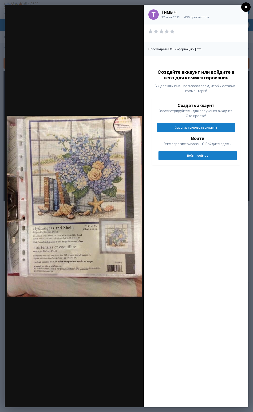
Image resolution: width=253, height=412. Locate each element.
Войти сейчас (197, 155)
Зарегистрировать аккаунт (196, 127)
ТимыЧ (169, 12)
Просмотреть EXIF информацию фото (175, 49)
